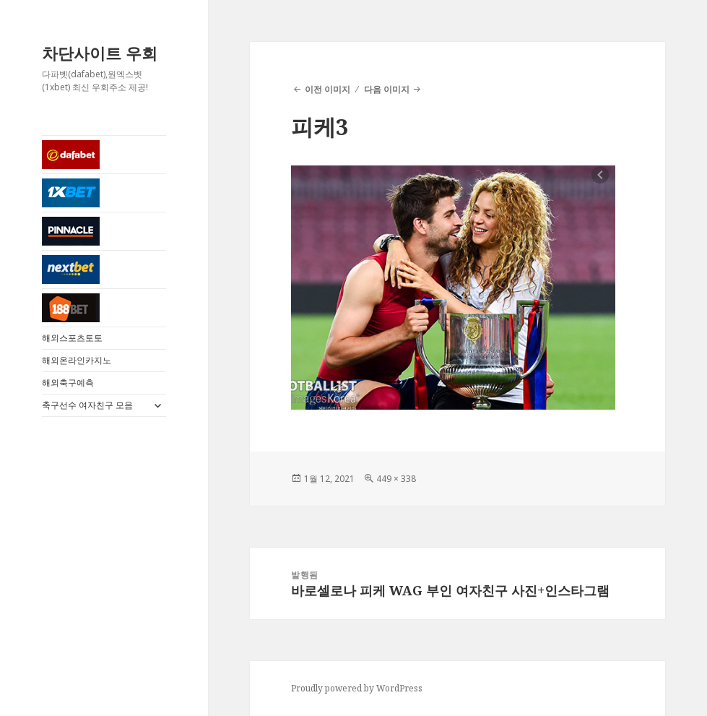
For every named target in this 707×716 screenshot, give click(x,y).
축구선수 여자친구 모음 (87, 405)
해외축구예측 (68, 382)
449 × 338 (396, 479)
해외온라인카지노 (76, 360)
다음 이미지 (386, 89)
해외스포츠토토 (72, 338)
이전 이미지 (327, 89)
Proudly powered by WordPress (356, 688)
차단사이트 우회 (99, 53)
